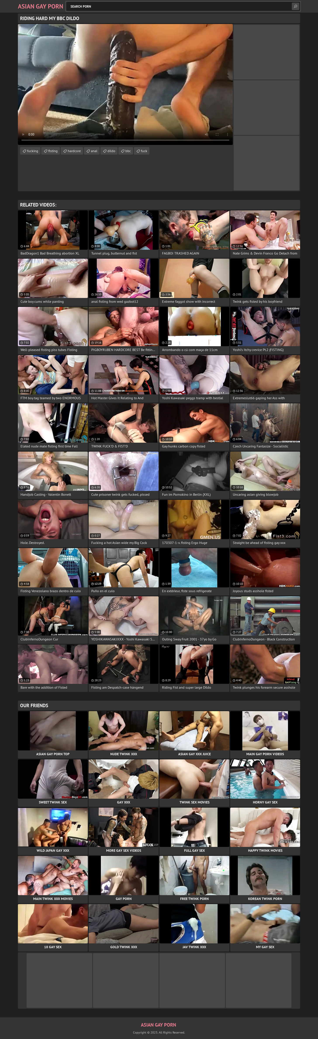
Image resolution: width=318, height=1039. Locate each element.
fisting (53, 151)
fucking (32, 151)
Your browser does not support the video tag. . (125, 84)
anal (94, 151)
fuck (144, 151)
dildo (111, 151)
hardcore (74, 151)
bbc (128, 151)
